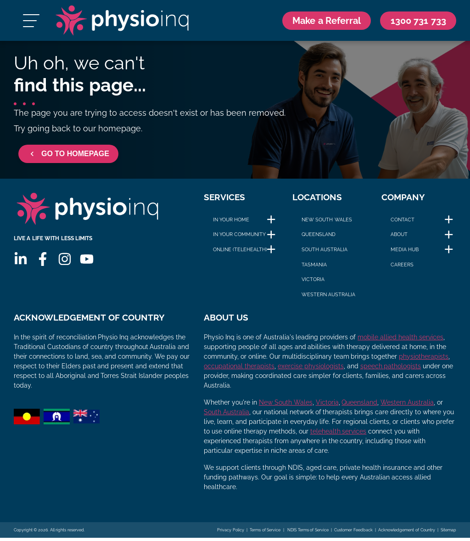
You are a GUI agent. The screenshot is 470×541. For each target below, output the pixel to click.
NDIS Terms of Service (307, 533)
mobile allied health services (400, 340)
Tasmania (314, 267)
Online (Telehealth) (240, 252)
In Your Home (231, 222)
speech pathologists (390, 369)
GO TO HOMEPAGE (68, 156)
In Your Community (239, 237)
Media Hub (405, 252)
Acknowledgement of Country (406, 533)
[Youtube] (87, 263)
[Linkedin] (21, 263)
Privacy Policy (230, 533)
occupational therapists (239, 369)
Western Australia (328, 296)
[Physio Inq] (122, 22)
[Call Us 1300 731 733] (416, 21)
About (399, 237)
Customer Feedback (353, 533)
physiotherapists (423, 359)
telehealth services (338, 434)
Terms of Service (265, 533)
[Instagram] (65, 263)
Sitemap (448, 533)
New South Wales (327, 222)
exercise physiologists (311, 369)
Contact (402, 222)
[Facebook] (43, 263)
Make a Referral (319, 21)
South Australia (324, 252)
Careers (402, 267)
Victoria (313, 282)
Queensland (319, 237)
